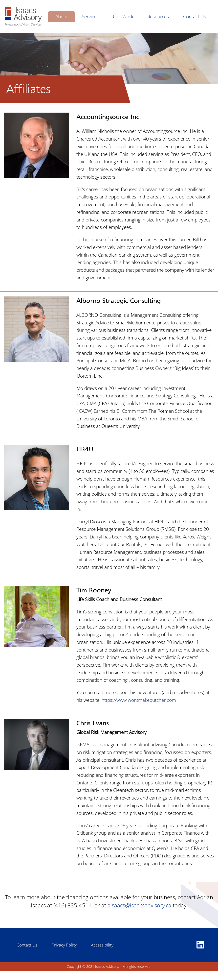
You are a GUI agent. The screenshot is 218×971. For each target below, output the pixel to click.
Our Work (123, 16)
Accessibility (102, 945)
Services (90, 16)
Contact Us (194, 16)
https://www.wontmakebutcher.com (139, 700)
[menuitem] (61, 16)
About (61, 16)
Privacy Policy (64, 945)
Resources (158, 16)
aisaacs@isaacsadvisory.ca (139, 905)
